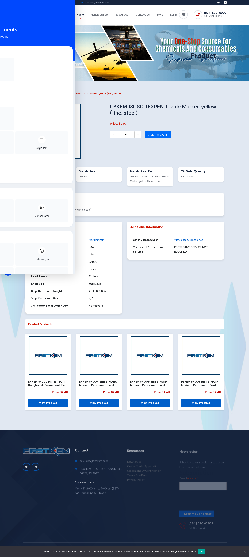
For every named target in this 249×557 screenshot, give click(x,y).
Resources (121, 14)
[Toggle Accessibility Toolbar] (8, 270)
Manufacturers (99, 14)
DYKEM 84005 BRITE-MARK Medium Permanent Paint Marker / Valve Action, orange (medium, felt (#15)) (150, 385)
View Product (48, 405)
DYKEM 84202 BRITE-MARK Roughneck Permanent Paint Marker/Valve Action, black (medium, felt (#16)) (48, 385)
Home (80, 14)
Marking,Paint (43, 96)
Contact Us (142, 14)
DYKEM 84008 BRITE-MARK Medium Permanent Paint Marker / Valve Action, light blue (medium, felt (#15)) (199, 385)
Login (173, 14)
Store (159, 14)
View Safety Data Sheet (189, 242)
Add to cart (157, 137)
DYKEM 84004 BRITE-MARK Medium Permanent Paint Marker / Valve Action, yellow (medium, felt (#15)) (99, 385)
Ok (201, 551)
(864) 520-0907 (215, 13)
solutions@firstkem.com (97, 2)
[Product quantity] (126, 137)
